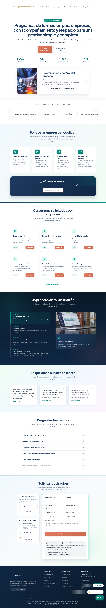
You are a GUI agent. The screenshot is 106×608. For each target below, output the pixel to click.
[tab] (30, 319)
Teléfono (50, 514)
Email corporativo (71, 506)
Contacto (46, 586)
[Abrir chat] (99, 597)
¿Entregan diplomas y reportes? (53, 443)
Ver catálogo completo (53, 286)
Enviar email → (28, 508)
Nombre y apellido (50, 499)
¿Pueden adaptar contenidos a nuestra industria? (53, 455)
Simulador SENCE (44, 7)
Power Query (65, 580)
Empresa (68, 499)
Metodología (67, 7)
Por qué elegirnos (57, 7)
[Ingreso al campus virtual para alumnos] (95, 592)
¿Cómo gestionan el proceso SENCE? (53, 437)
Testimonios (77, 7)
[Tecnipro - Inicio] (21, 7)
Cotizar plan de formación (45, 49)
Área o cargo (48, 506)
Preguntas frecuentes (89, 7)
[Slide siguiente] (85, 80)
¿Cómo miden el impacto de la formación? (53, 467)
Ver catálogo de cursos (61, 49)
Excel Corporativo (67, 574)
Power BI (64, 577)
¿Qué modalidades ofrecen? (53, 461)
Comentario (51, 521)
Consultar (30, 248)
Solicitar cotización (65, 535)
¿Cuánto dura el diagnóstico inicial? (53, 449)
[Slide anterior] (20, 80)
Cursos (35, 7)
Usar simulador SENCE (53, 192)
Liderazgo (65, 583)
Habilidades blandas (67, 586)
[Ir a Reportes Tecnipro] (98, 585)
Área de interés (70, 514)
